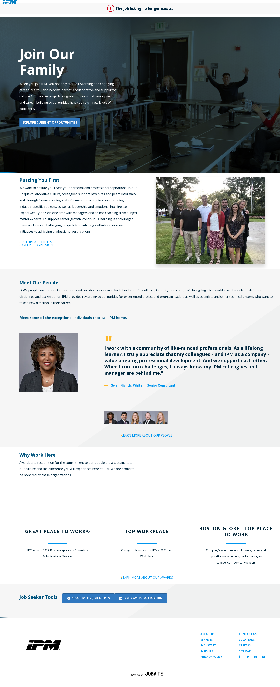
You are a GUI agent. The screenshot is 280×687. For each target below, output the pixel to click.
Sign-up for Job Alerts (89, 612)
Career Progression (45, 251)
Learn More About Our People (150, 440)
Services (206, 654)
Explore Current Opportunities (50, 121)
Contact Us (248, 648)
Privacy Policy (211, 671)
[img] (57, 660)
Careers (245, 660)
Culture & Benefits (44, 242)
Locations (247, 654)
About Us (207, 648)
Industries (208, 660)
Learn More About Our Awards (150, 583)
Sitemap (245, 666)
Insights (206, 666)
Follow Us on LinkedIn (150, 612)
